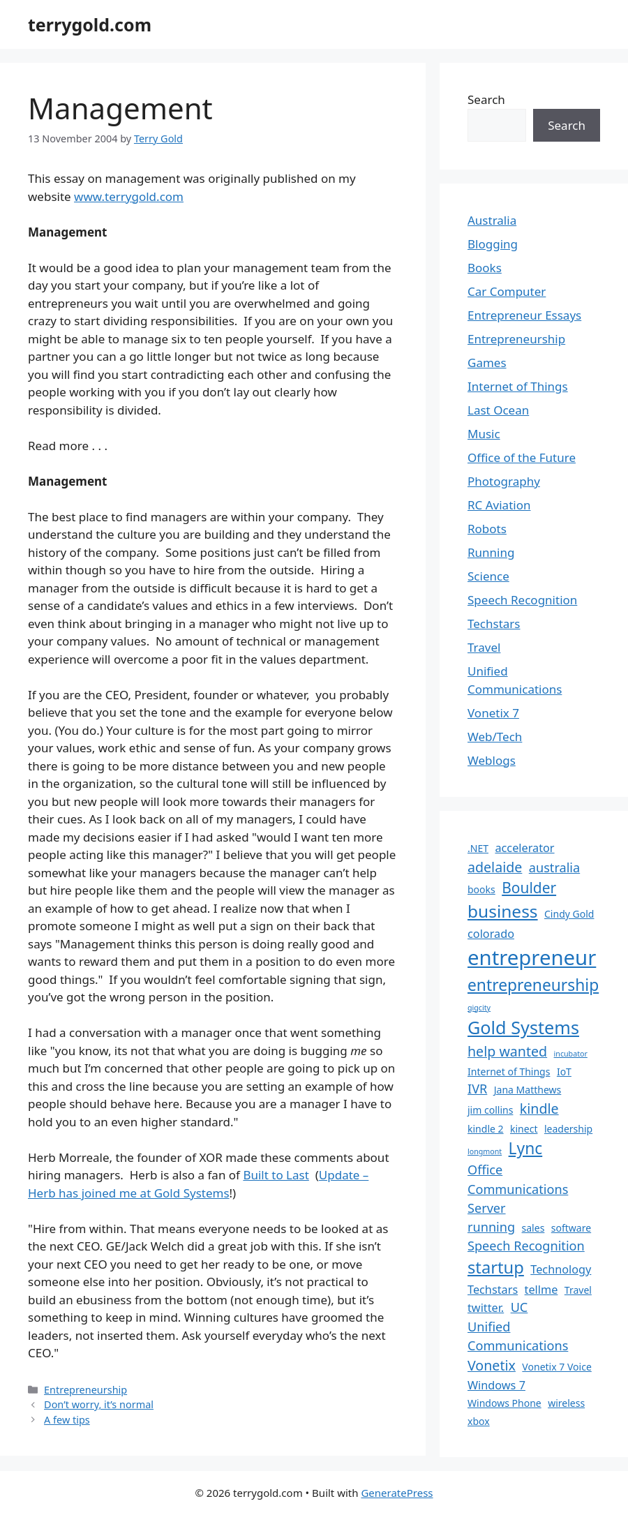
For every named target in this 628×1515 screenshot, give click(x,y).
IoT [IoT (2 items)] (564, 1071)
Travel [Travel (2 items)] (578, 1290)
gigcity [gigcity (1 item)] (479, 1008)
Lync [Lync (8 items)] (526, 1148)
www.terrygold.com (129, 196)
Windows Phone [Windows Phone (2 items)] (504, 1403)
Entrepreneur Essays (524, 315)
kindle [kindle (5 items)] (539, 1108)
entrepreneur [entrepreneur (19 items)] (532, 957)
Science (488, 576)
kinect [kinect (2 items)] (523, 1128)
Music (484, 434)
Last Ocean (498, 410)
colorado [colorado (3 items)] (491, 933)
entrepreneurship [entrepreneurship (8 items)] (533, 985)
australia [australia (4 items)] (554, 867)
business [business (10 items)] (503, 911)
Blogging (493, 244)
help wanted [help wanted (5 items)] (507, 1051)
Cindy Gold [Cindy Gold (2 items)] (569, 913)
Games (487, 363)
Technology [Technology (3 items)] (560, 1269)
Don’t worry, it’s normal (99, 1404)
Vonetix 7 (493, 713)
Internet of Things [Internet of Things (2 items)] (509, 1071)
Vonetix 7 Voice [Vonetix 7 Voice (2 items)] (556, 1366)
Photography (504, 481)
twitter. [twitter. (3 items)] (486, 1307)
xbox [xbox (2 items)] (479, 1421)
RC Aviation (499, 505)
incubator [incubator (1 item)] (571, 1054)
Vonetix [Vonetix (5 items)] (492, 1365)
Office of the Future (522, 457)
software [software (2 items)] (571, 1227)
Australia (492, 220)
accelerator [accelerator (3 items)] (524, 848)
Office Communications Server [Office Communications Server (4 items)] (518, 1188)
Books (485, 268)
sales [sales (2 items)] (533, 1227)
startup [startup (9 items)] (496, 1267)
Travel (484, 647)
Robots (487, 529)
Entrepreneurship (85, 1389)
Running (491, 552)
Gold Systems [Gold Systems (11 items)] (523, 1027)
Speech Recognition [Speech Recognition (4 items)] (526, 1245)
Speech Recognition (522, 600)
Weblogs (492, 760)
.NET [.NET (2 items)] (478, 848)
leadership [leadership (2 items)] (568, 1128)
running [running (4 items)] (491, 1226)
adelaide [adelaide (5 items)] (495, 867)
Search (486, 99)
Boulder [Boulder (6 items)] (529, 887)
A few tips (67, 1419)
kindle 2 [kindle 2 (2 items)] (486, 1128)
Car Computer (507, 291)
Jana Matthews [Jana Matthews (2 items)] (528, 1089)
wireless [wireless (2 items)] (566, 1403)
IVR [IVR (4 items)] (477, 1088)
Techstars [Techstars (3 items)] (493, 1289)
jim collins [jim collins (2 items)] (490, 1110)
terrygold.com (89, 24)
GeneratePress (397, 1493)
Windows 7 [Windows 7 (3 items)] (496, 1385)
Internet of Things (518, 386)
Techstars (494, 623)
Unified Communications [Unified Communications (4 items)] (518, 1336)
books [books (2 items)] (481, 889)
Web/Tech (495, 737)
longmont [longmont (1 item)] (485, 1151)
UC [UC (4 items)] (519, 1307)
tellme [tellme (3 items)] (541, 1289)
